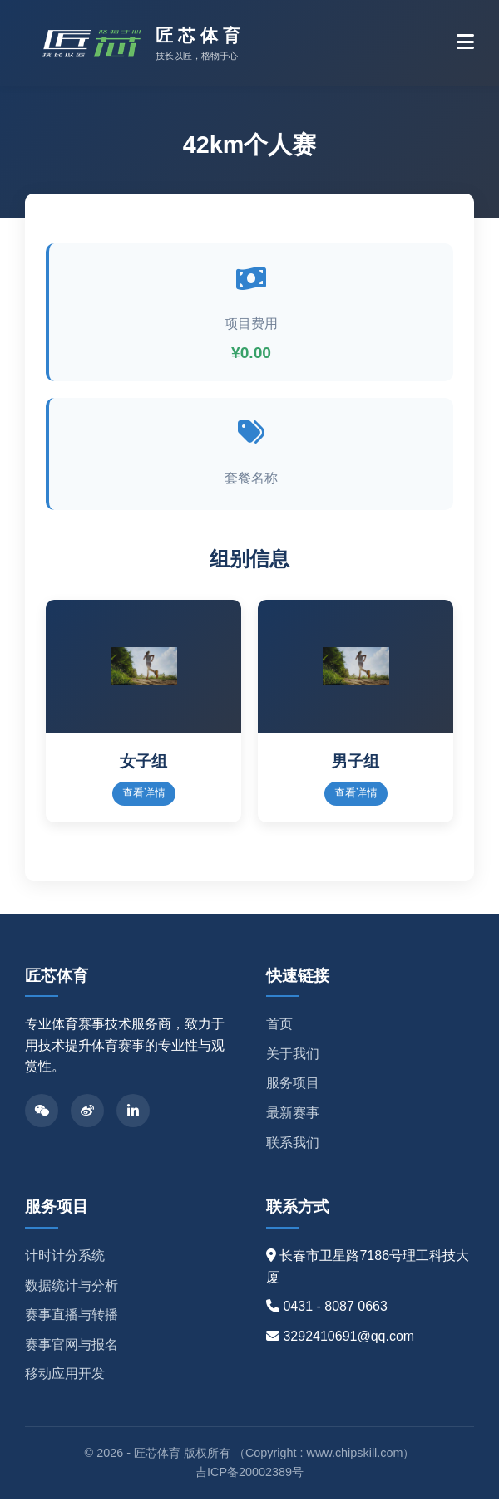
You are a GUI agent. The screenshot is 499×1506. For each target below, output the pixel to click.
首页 (279, 1032)
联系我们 (292, 1150)
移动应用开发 (65, 1382)
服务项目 (292, 1091)
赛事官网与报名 (71, 1352)
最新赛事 (292, 1120)
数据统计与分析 (71, 1293)
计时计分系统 (65, 1263)
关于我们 (292, 1061)
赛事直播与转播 (71, 1322)
